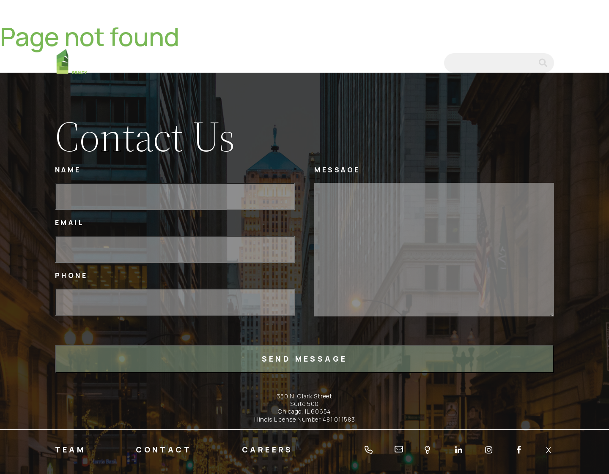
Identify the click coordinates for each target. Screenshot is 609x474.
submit (546, 63)
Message (337, 170)
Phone (71, 275)
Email (70, 222)
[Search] (499, 63)
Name (68, 170)
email (426, 63)
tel (404, 63)
